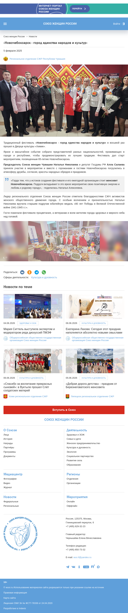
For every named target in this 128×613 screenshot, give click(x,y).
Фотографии (10, 478)
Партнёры (9, 447)
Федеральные (11, 501)
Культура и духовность (44, 277)
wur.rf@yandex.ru (82, 557)
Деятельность (77, 430)
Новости (10, 497)
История (8, 439)
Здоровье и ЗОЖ (27, 323)
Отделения (72, 478)
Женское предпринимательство (83, 443)
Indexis (22, 608)
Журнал (8, 487)
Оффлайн (72, 506)
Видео (7, 483)
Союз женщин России (60, 24)
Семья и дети (74, 439)
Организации (73, 483)
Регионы (73, 474)
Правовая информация (15, 592)
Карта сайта (10, 598)
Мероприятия (77, 497)
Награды (8, 443)
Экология (71, 452)
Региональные (11, 506)
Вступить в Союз (64, 410)
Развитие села (74, 460)
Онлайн (71, 501)
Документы (9, 456)
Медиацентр (13, 474)
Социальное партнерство (80, 456)
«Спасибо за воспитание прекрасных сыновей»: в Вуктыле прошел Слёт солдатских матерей (28, 387)
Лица (6, 434)
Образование (74, 464)
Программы (10, 452)
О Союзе (10, 430)
